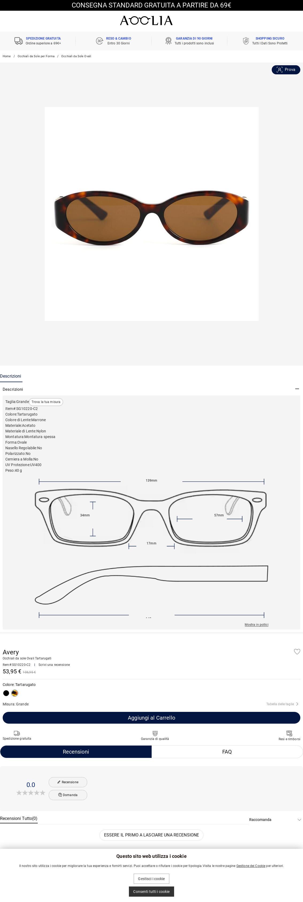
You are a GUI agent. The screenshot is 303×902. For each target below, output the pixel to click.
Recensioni (76, 752)
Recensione (67, 782)
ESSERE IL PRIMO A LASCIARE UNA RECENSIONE (151, 835)
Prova (286, 69)
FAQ (227, 752)
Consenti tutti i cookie (151, 891)
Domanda (68, 795)
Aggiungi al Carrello (151, 718)
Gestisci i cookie (151, 879)
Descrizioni (10, 376)
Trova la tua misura (46, 402)
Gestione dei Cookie (251, 866)
